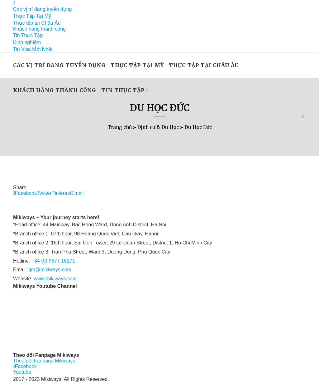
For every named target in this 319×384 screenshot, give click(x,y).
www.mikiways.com (55, 278)
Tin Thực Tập (28, 35)
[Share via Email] (77, 193)
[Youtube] (22, 372)
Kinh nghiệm (27, 42)
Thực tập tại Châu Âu (37, 23)
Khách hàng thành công (39, 29)
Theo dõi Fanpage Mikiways (44, 360)
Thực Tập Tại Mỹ (32, 16)
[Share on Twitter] (44, 193)
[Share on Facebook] (25, 193)
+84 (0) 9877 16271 (53, 260)
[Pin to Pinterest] (61, 193)
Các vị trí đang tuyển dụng (42, 9)
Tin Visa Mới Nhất (33, 49)
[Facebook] (14, 2)
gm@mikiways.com (49, 269)
